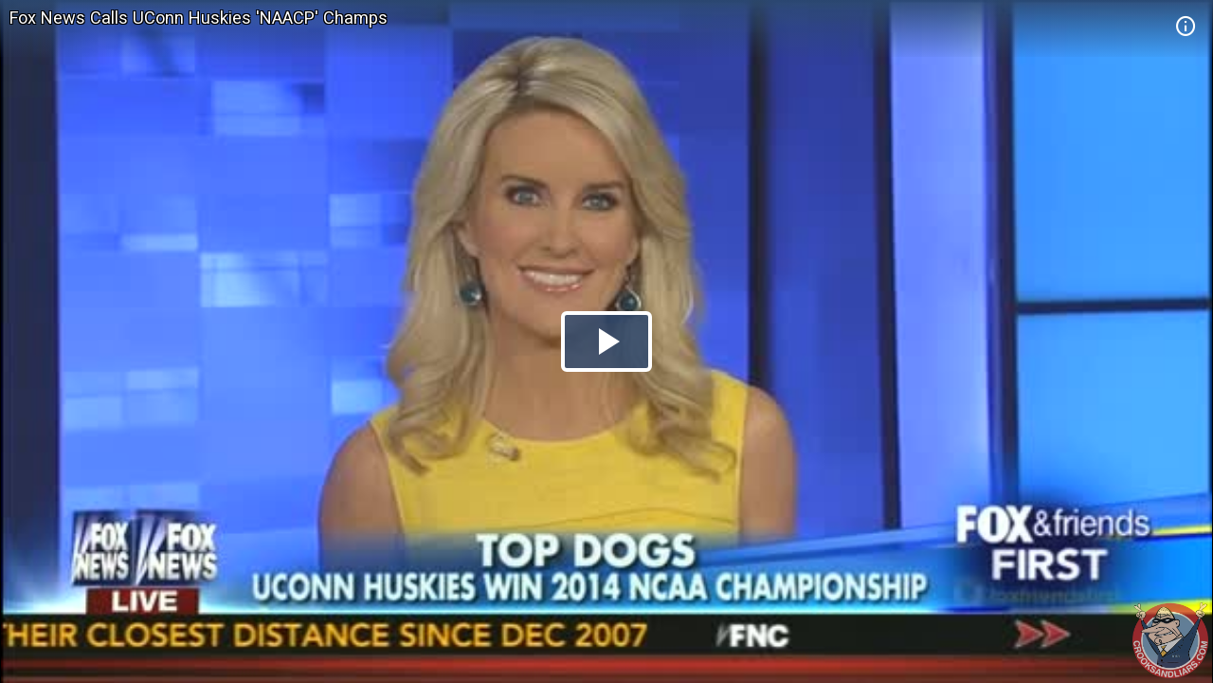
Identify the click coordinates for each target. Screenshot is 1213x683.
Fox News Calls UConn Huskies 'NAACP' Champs (198, 18)
